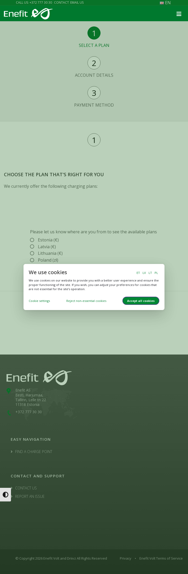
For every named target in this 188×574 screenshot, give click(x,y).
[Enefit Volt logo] (28, 13)
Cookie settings (39, 300)
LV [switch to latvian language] (144, 273)
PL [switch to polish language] (156, 273)
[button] (179, 14)
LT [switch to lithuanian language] (150, 273)
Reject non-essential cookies (86, 300)
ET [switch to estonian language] (138, 273)
